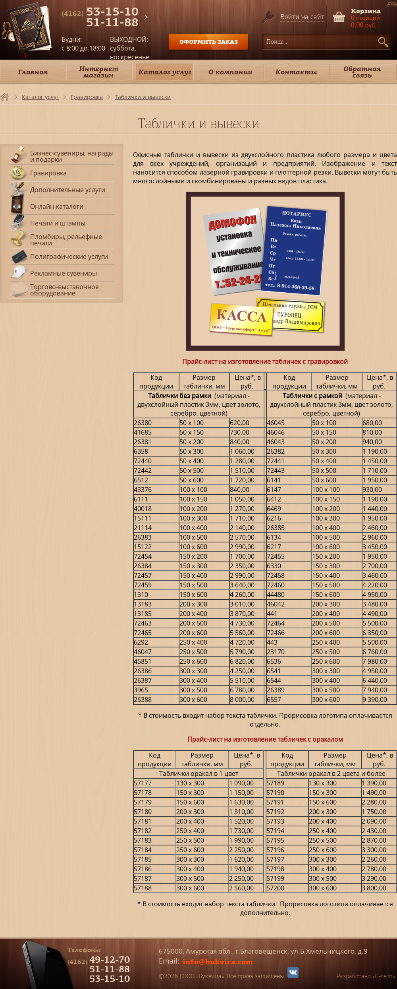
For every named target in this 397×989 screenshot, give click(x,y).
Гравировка (87, 97)
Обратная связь (362, 72)
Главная (33, 71)
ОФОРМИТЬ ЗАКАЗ (208, 41)
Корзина (366, 10)
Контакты (296, 71)
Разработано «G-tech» (366, 976)
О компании (230, 71)
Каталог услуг (165, 71)
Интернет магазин (98, 72)
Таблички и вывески (143, 97)
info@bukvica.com (218, 961)
